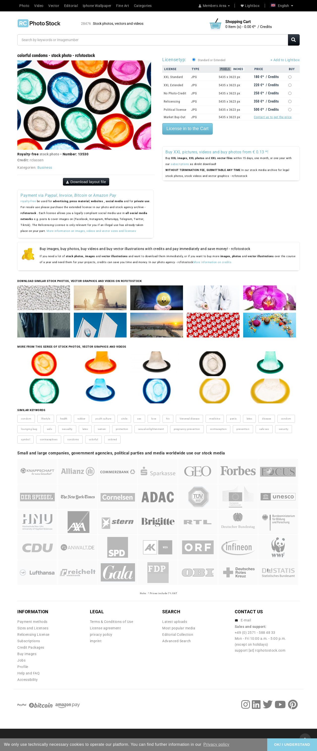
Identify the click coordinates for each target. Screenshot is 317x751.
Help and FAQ (28, 673)
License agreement (105, 628)
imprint (96, 641)
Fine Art (122, 6)
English (282, 6)
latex (249, 418)
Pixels (225, 69)
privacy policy (101, 635)
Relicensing (172, 101)
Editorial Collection (177, 635)
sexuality (67, 429)
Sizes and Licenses (32, 628)
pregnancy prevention (187, 429)
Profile (22, 667)
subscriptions (180, 164)
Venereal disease (189, 418)
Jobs (21, 660)
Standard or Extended (211, 60)
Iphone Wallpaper (97, 6)
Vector (53, 6)
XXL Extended (173, 85)
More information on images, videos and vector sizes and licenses (91, 231)
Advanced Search (176, 641)
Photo (24, 6)
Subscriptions (28, 641)
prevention (243, 429)
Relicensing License (33, 635)
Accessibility (27, 680)
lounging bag (29, 429)
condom (26, 418)
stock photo (49, 154)
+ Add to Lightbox (285, 60)
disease (266, 418)
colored (112, 439)
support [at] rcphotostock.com (260, 650)
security (283, 429)
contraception (218, 429)
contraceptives (48, 439)
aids (49, 429)
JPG (194, 77)
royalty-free (28, 201)
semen (102, 429)
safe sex (264, 429)
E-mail (246, 620)
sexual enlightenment (151, 429)
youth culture (103, 418)
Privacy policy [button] (216, 744)
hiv (168, 418)
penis (233, 418)
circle (124, 418)
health (64, 418)
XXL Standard (173, 77)
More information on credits (212, 262)
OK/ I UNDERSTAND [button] (292, 745)
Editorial (71, 6)
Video (39, 6)
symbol (25, 439)
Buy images (26, 654)
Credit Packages (30, 647)
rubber (81, 418)
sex (139, 418)
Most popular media (178, 628)
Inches (238, 69)
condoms (73, 439)
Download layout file (86, 182)
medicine (214, 418)
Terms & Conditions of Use (111, 622)
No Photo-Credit (175, 93)
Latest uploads (174, 622)
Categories (143, 6)
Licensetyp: (174, 59)
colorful (93, 439)
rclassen (37, 160)
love (153, 418)
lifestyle (45, 418)
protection (122, 429)
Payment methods (32, 622)
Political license (175, 109)
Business (44, 167)
